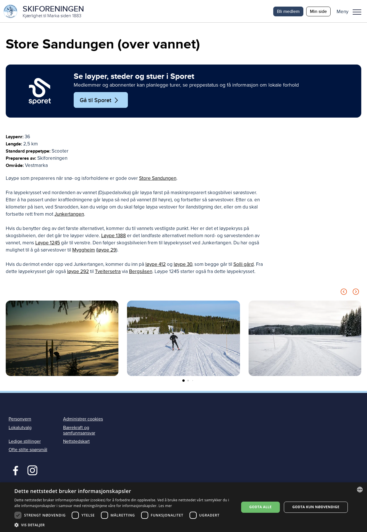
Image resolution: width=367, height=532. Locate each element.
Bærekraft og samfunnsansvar (79, 430)
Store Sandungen (157, 179)
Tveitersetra (108, 272)
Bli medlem (288, 11)
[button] (351, 11)
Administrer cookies (83, 419)
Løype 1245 (47, 243)
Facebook (14, 470)
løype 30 (183, 265)
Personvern (20, 419)
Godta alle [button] (260, 506)
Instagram (32, 470)
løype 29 (106, 251)
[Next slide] (355, 293)
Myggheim (83, 251)
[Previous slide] (343, 293)
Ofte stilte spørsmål (28, 450)
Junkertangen (69, 215)
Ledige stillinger (25, 442)
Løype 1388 (113, 236)
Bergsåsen (140, 272)
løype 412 (155, 265)
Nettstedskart (76, 442)
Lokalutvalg (20, 428)
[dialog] (183, 507)
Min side (318, 11)
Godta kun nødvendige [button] (315, 506)
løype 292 (78, 272)
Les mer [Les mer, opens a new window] (165, 505)
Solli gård (243, 265)
